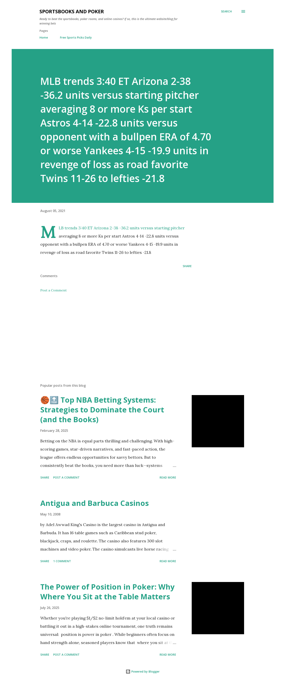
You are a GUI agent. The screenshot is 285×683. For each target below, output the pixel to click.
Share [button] (187, 266)
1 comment (62, 561)
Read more (168, 477)
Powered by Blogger (143, 671)
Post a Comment (53, 290)
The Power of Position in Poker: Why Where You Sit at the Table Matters (107, 592)
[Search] (226, 11)
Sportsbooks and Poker (71, 11)
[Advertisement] (109, 332)
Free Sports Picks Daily (76, 37)
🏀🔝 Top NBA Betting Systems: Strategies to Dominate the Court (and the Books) (102, 409)
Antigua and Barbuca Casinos (94, 503)
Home (43, 37)
